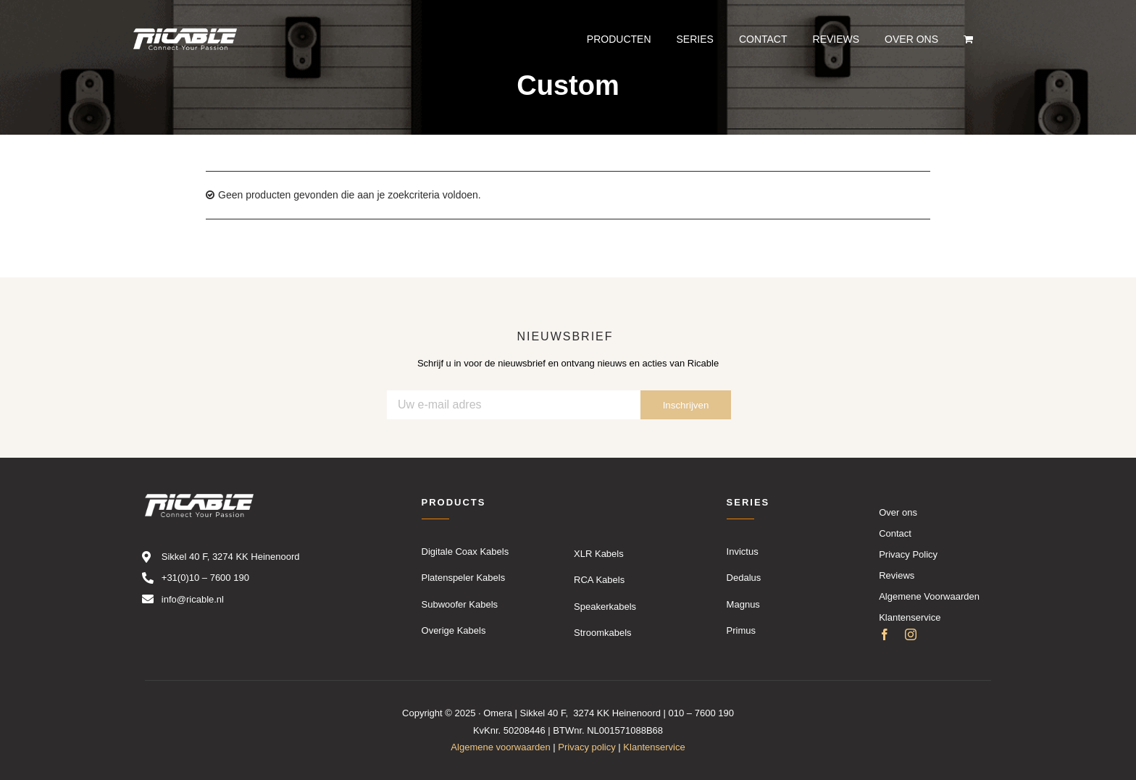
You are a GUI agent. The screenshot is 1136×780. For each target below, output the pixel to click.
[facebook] (884, 635)
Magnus (743, 604)
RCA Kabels (599, 579)
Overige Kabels (454, 630)
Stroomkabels (602, 632)
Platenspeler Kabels (464, 577)
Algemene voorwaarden (500, 747)
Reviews (896, 575)
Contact (895, 533)
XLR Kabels (599, 553)
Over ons (898, 512)
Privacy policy (586, 747)
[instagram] (910, 635)
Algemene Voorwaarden (929, 596)
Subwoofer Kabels (460, 604)
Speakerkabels (605, 606)
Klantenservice (909, 617)
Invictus (743, 551)
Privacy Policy (908, 554)
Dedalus (744, 577)
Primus (741, 630)
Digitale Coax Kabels (465, 551)
